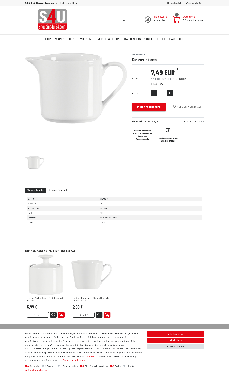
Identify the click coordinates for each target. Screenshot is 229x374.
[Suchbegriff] (106, 19)
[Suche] (124, 20)
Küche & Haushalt (170, 39)
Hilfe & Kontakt (174, 3)
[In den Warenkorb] (61, 315)
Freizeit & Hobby (108, 39)
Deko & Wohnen (80, 39)
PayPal (118, 366)
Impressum (91, 356)
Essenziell (35, 366)
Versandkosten (179, 79)
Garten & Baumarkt (138, 39)
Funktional (133, 366)
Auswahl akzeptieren (175, 346)
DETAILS (38, 315)
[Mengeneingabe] (162, 93)
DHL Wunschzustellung (96, 366)
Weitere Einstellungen (36, 370)
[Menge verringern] (154, 93)
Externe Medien (70, 366)
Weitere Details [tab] (35, 190)
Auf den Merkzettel (187, 106)
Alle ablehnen (175, 340)
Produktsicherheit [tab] (58, 190)
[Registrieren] (156, 19)
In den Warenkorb (149, 106)
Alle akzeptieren (175, 334)
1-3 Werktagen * (152, 121)
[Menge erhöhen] (170, 93)
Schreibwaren (54, 39)
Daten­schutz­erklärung (74, 360)
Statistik (51, 366)
